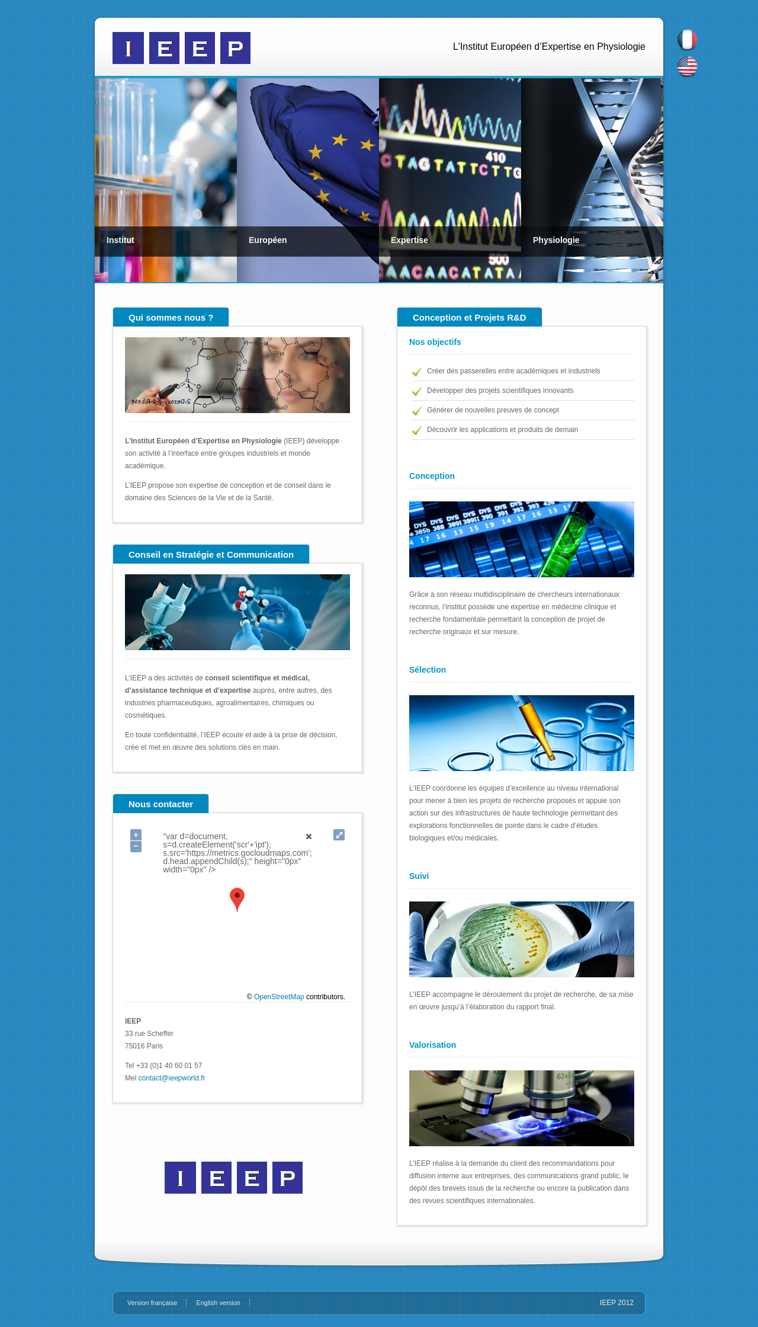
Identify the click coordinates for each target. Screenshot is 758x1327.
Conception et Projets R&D (469, 317)
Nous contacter (161, 804)
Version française (152, 1302)
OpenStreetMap (279, 997)
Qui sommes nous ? (171, 317)
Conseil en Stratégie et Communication (211, 554)
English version (218, 1302)
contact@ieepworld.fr (172, 1078)
